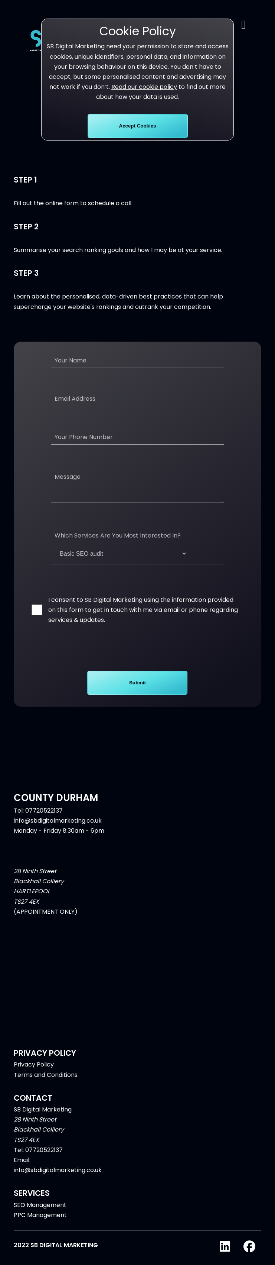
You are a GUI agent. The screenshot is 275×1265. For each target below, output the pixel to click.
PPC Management (40, 1221)
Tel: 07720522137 (38, 816)
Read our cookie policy (144, 87)
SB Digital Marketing (43, 1115)
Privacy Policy (34, 1070)
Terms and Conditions (46, 1081)
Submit (137, 688)
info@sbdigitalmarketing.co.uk (58, 826)
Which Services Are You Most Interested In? (121, 552)
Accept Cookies (137, 126)
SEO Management (40, 1211)
